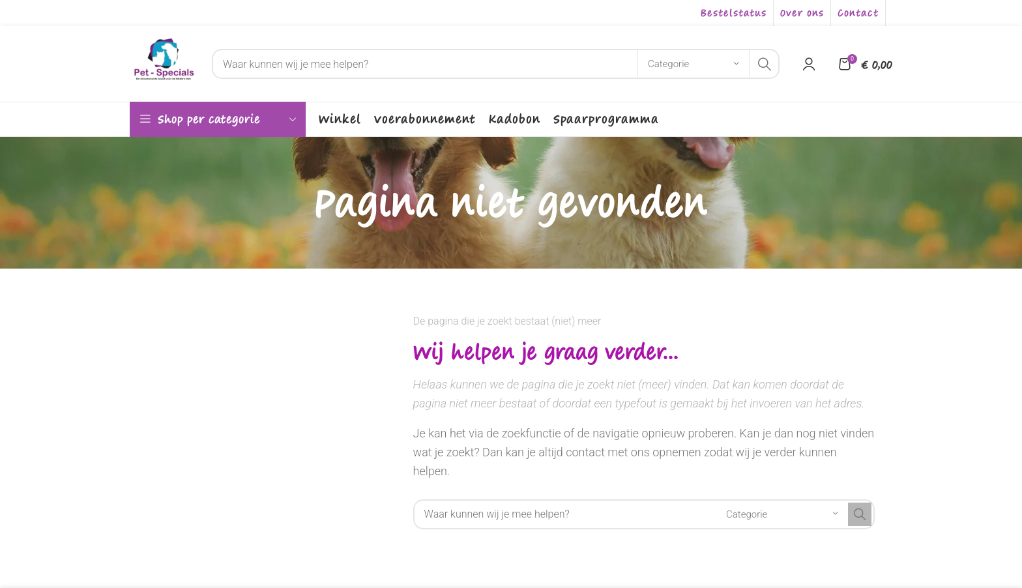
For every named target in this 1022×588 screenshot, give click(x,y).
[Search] (496, 64)
